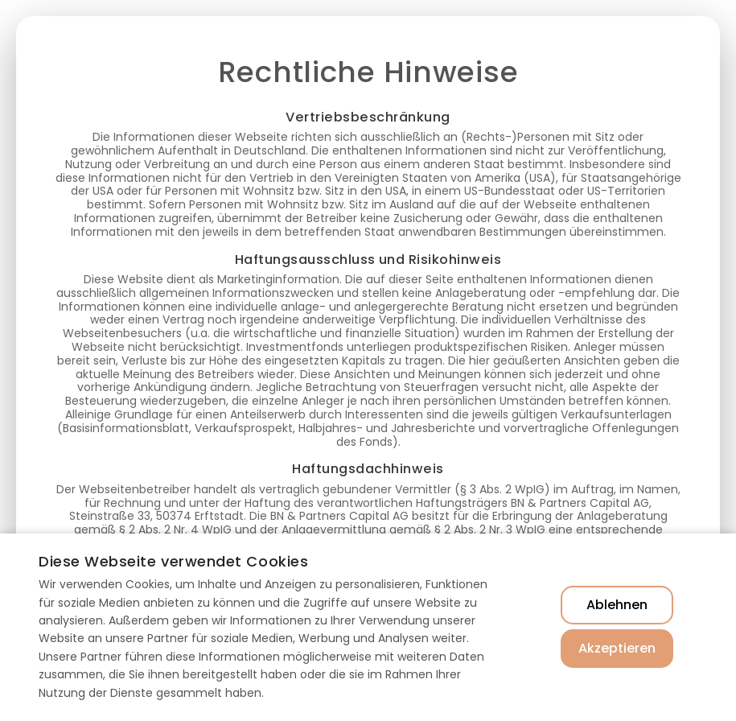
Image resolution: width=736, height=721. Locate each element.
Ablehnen (617, 604)
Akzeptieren (617, 648)
